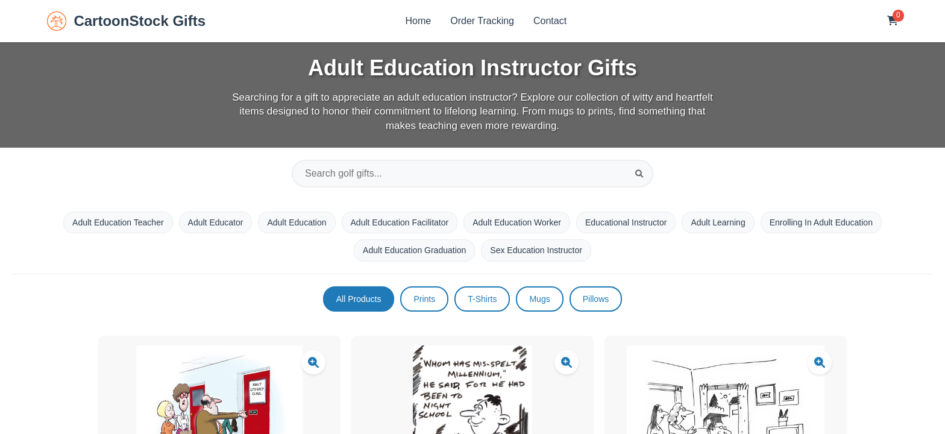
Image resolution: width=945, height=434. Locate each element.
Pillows (596, 299)
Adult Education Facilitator (400, 222)
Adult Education (296, 222)
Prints (424, 299)
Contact (550, 21)
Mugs (539, 299)
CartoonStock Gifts (126, 21)
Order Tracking (482, 21)
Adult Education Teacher (118, 222)
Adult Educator (215, 222)
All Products (358, 299)
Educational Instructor (626, 222)
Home (419, 21)
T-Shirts (482, 299)
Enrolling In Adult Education (821, 222)
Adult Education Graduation (414, 250)
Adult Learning (718, 222)
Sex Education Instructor (536, 250)
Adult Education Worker (516, 222)
